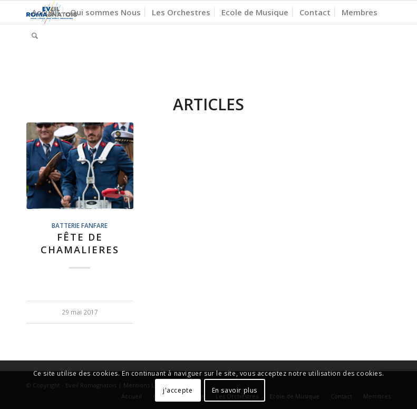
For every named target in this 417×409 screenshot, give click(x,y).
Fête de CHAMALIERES (80, 243)
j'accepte (177, 390)
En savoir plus (234, 390)
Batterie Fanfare (80, 225)
